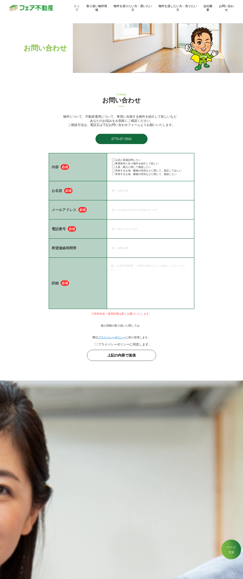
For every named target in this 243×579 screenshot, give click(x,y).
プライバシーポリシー (112, 337)
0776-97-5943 (121, 139)
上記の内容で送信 (123, 355)
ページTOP (231, 549)
